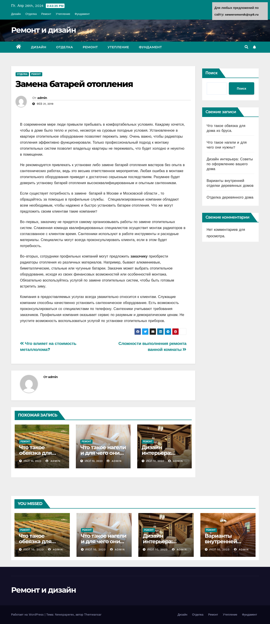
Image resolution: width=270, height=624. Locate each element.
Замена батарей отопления (74, 84)
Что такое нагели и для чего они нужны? (103, 453)
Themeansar (92, 614)
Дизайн (16, 14)
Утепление (63, 14)
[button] (246, 47)
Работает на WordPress (28, 614)
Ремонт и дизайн (43, 30)
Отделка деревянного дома (230, 197)
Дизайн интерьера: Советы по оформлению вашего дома (230, 164)
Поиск (212, 72)
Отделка (31, 14)
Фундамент (82, 14)
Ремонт (46, 14)
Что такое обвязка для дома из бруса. (38, 453)
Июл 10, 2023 (33, 549)
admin (42, 98)
